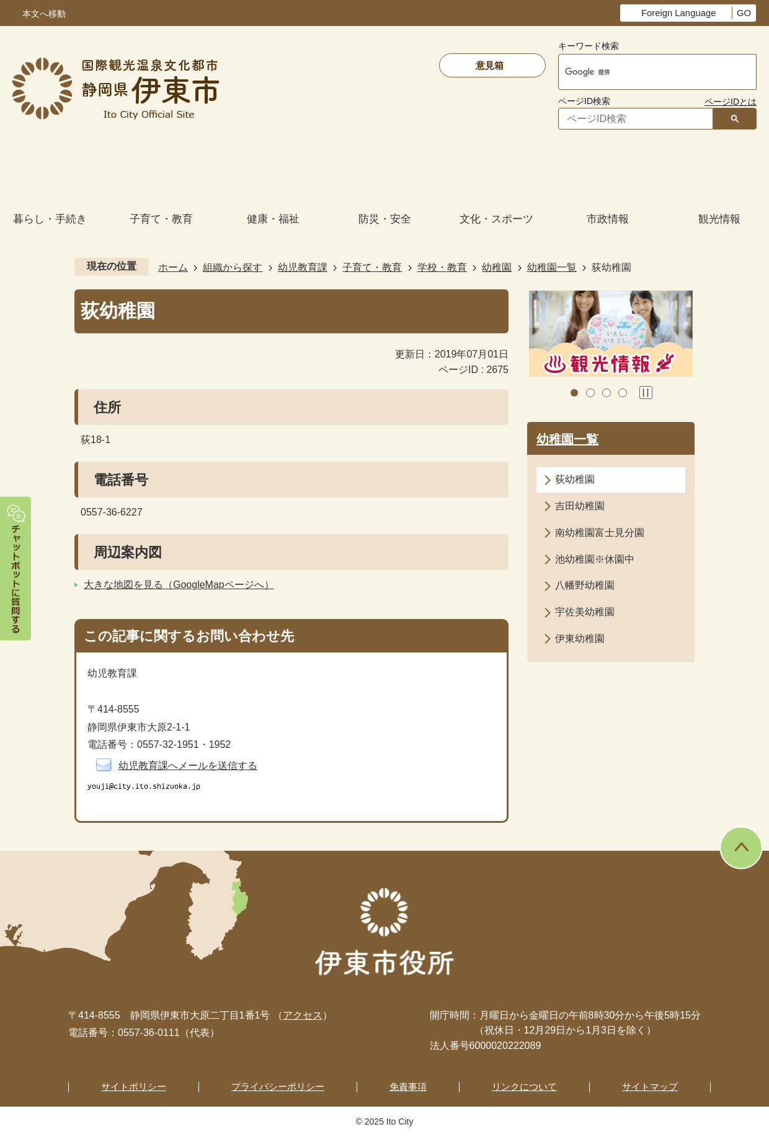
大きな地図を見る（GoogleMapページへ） (179, 584)
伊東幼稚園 (580, 638)
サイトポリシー (133, 1086)
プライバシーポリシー (277, 1086)
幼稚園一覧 (552, 267)
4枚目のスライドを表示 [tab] (622, 393)
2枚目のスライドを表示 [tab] (590, 393)
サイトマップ (650, 1086)
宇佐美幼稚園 (585, 612)
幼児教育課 (302, 267)
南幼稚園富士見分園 (599, 532)
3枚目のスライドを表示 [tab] (606, 393)
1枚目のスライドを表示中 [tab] (574, 393)
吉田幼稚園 (580, 506)
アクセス (302, 1015)
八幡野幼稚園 (585, 585)
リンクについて (524, 1086)
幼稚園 (497, 267)
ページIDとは (731, 102)
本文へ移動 (44, 14)
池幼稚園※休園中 (594, 559)
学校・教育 (442, 267)
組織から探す (232, 267)
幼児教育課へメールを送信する (187, 765)
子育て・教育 (372, 267)
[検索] (644, 71)
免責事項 (408, 1086)
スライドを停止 (645, 392)
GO (744, 13)
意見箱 (490, 65)
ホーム (173, 267)
